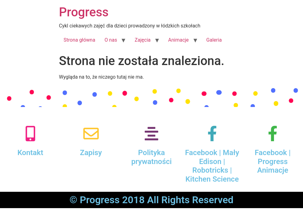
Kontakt (30, 152)
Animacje (178, 40)
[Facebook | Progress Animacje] (272, 133)
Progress (84, 12)
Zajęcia (143, 40)
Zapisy (91, 152)
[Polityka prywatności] (151, 133)
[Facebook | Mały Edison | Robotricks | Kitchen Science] (212, 133)
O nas (111, 40)
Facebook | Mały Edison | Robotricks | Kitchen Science (212, 165)
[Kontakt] (30, 133)
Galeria (214, 40)
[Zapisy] (91, 133)
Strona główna (79, 40)
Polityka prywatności (151, 157)
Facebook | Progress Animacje (273, 161)
